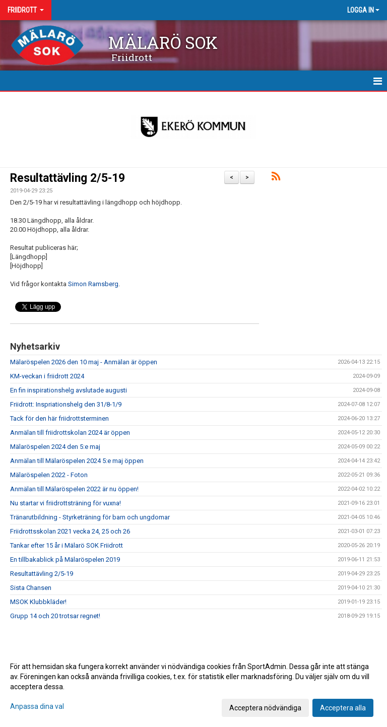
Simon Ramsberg (93, 284)
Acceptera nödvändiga (265, 708)
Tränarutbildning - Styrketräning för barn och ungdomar (90, 517)
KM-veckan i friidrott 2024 (47, 376)
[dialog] (193, 686)
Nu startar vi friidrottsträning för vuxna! (65, 503)
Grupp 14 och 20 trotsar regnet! (55, 616)
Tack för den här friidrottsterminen (59, 418)
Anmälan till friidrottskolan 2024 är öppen (70, 432)
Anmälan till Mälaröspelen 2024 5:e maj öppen (77, 461)
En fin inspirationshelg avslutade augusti (68, 390)
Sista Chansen (30, 587)
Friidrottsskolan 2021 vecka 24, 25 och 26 (70, 531)
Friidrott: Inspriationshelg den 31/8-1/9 (65, 404)
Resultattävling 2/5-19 (67, 178)
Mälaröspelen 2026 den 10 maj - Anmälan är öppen (83, 362)
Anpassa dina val (37, 706)
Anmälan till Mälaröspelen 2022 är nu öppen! (74, 489)
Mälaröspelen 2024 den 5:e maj (55, 446)
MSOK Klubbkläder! (38, 602)
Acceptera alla (343, 708)
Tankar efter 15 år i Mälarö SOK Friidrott (66, 545)
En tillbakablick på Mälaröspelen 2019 (65, 559)
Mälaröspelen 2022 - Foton (49, 475)
